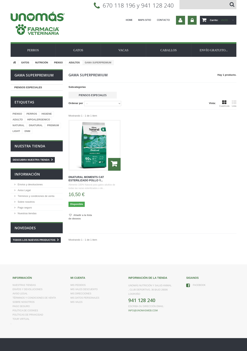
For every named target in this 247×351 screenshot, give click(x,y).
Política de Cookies (25, 310)
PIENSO (58, 62)
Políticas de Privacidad (28, 314)
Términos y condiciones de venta (35, 196)
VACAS (123, 50)
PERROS (33, 50)
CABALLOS (168, 50)
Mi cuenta (77, 277)
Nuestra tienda (29, 146)
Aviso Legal (24, 190)
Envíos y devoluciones (30, 184)
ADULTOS (74, 62)
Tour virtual (21, 319)
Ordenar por (76, 103)
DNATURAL (36, 125)
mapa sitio (144, 20)
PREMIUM (53, 125)
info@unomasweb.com (143, 310)
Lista (234, 103)
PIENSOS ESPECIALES (28, 87)
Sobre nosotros (26, 201)
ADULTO (18, 119)
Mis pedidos (78, 285)
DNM (27, 131)
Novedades (25, 228)
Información (27, 174)
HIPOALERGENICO (38, 119)
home (129, 20)
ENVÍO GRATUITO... (214, 50)
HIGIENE (46, 113)
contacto (163, 20)
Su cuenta (180, 20)
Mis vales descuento (84, 289)
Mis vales (76, 302)
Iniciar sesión (192, 20)
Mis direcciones (80, 293)
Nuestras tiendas (26, 213)
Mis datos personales (84, 297)
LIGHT (16, 131)
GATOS (78, 50)
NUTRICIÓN (41, 62)
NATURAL (19, 125)
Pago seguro (24, 207)
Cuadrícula (224, 103)
